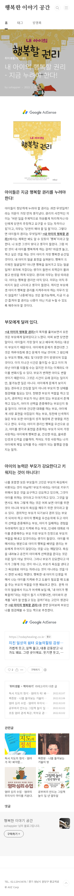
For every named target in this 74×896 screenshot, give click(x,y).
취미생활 (15, 686)
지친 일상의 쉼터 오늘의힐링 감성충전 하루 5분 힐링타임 (36, 642)
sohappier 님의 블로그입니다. (22, 826)
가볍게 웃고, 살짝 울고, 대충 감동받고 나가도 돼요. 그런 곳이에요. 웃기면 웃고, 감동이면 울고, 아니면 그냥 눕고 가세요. (36, 650)
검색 (57, 8)
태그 (20, 22)
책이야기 (28, 686)
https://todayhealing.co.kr (26, 637)
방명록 (37, 22)
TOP (66, 883)
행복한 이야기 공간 (27, 8)
